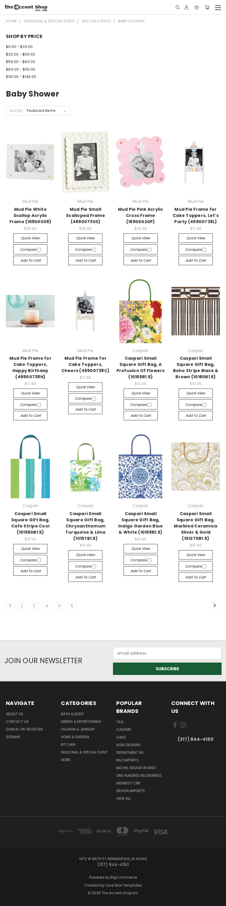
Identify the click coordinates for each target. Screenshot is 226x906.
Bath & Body (72, 713)
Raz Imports (127, 760)
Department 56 (130, 752)
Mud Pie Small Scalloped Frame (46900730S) (85, 215)
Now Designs (128, 744)
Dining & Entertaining (81, 721)
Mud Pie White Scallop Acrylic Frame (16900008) (30, 215)
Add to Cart (30, 260)
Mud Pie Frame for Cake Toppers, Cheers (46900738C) (86, 364)
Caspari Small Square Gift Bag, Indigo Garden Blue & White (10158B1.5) (140, 523)
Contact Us (17, 721)
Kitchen (68, 744)
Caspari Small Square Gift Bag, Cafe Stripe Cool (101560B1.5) (30, 523)
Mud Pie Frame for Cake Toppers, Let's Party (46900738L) (196, 215)
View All (123, 798)
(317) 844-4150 (195, 739)
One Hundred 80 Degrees (139, 775)
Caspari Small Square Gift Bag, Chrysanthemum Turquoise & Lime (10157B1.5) (85, 526)
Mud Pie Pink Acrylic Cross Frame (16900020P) (140, 215)
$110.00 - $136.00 (21, 76)
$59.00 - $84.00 (20, 61)
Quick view (30, 237)
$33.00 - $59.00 (20, 54)
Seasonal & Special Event (84, 752)
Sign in (12, 729)
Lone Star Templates (123, 885)
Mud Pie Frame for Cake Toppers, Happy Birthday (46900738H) (30, 367)
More (66, 759)
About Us (14, 713)
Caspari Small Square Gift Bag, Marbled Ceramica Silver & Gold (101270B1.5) (195, 526)
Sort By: (16, 110)
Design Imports (130, 790)
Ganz (121, 737)
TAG (120, 721)
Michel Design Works (136, 767)
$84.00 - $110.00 (20, 69)
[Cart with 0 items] (207, 7)
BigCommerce (123, 877)
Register (34, 729)
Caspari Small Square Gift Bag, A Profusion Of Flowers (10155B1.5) (141, 367)
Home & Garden (75, 736)
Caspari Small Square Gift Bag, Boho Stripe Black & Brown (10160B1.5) (196, 367)
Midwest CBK (128, 783)
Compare (30, 249)
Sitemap (13, 736)
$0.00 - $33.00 (19, 46)
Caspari (123, 729)
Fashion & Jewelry (78, 729)
